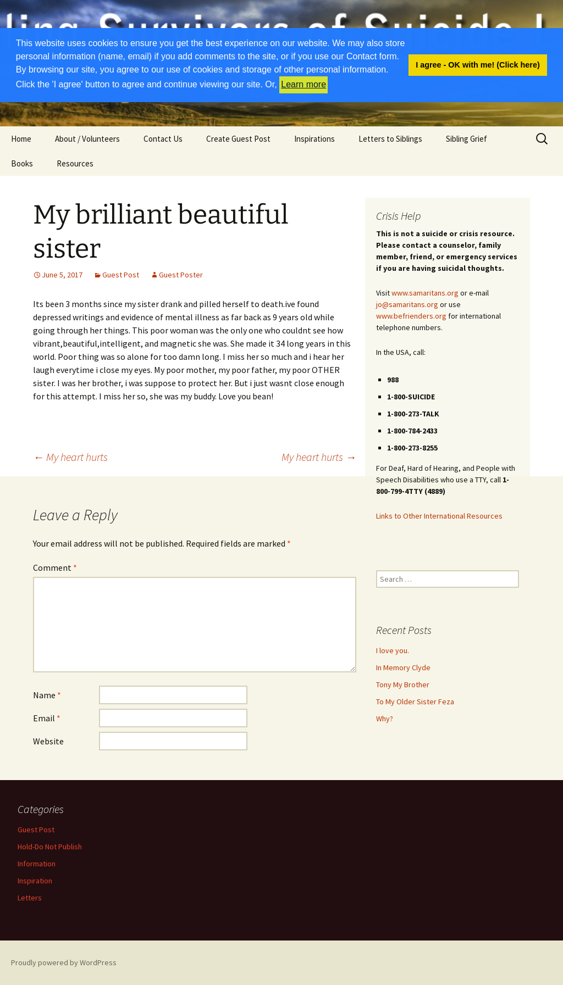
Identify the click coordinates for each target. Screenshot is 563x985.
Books (22, 163)
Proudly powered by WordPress (64, 962)
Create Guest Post (238, 138)
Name (47, 694)
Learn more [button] (303, 84)
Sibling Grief (466, 138)
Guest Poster (181, 275)
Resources (75, 163)
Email (46, 718)
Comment (55, 567)
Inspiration (35, 881)
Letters (30, 898)
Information (37, 864)
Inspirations (314, 138)
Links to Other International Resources (439, 516)
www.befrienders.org (411, 316)
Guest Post (120, 275)
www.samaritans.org (425, 293)
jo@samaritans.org (407, 304)
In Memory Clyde (403, 667)
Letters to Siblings (390, 138)
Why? (384, 719)
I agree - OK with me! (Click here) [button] (478, 64)
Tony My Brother (402, 684)
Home (21, 138)
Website (48, 741)
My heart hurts (70, 457)
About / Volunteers (87, 138)
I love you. (392, 650)
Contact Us (163, 138)
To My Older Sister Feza (415, 701)
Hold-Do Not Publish (50, 847)
